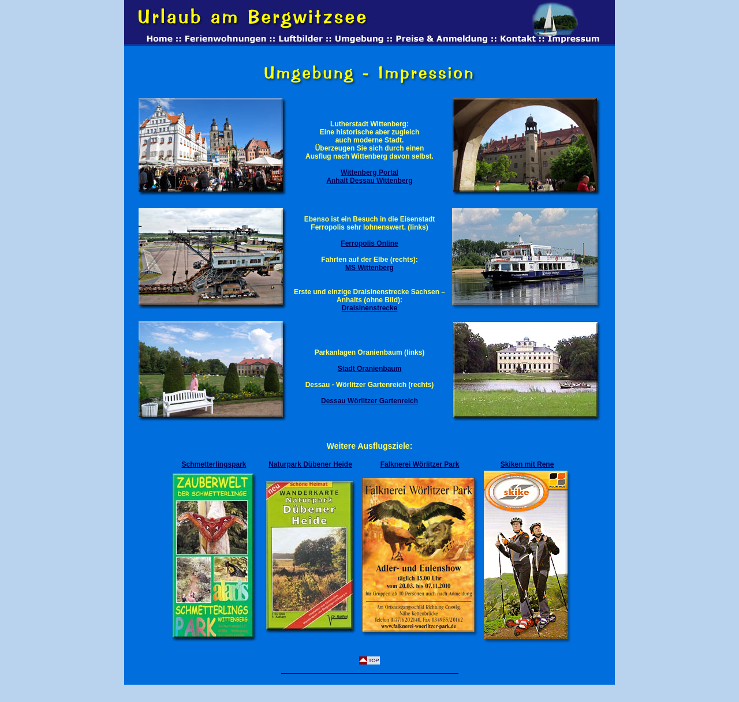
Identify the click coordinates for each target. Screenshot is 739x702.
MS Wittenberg (369, 268)
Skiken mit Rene (527, 464)
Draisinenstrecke (370, 308)
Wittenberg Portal (369, 172)
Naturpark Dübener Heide (310, 464)
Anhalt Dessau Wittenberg (369, 181)
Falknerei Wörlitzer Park (420, 464)
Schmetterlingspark (213, 464)
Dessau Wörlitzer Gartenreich (369, 401)
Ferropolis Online (369, 243)
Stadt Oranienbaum (370, 369)
